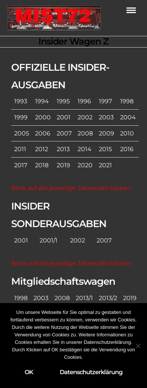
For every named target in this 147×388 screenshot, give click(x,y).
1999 (21, 117)
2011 (20, 149)
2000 (43, 117)
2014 (84, 149)
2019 (63, 165)
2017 (20, 165)
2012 (41, 149)
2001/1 (48, 240)
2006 (42, 133)
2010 (127, 133)
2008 (85, 133)
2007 (64, 133)
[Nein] (137, 345)
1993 (20, 101)
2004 (128, 117)
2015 (105, 149)
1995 (63, 101)
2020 (85, 165)
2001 (64, 117)
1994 (42, 101)
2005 (21, 133)
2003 (106, 117)
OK (29, 372)
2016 (127, 149)
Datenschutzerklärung (91, 372)
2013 (63, 149)
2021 (105, 165)
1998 (127, 101)
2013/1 (84, 298)
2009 (106, 133)
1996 (84, 101)
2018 (42, 165)
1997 (105, 101)
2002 (85, 117)
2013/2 (108, 298)
